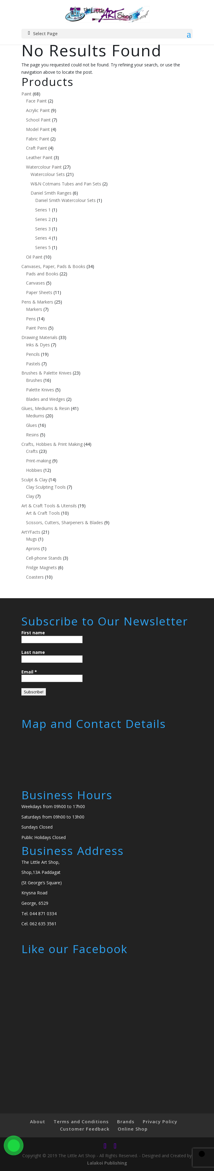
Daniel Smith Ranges (51, 193)
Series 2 (43, 219)
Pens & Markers (37, 302)
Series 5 (43, 247)
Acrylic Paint (38, 110)
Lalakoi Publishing (107, 1163)
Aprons (33, 548)
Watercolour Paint (44, 167)
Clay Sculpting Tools (46, 487)
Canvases (35, 283)
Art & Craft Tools (43, 513)
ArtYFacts (30, 532)
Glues (31, 425)
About (37, 1121)
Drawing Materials (39, 337)
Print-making (38, 461)
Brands (126, 1121)
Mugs (31, 539)
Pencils (33, 354)
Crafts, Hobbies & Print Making (52, 444)
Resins (32, 435)
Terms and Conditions (81, 1121)
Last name (33, 652)
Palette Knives (40, 390)
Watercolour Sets (48, 174)
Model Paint (38, 129)
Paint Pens (36, 328)
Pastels (33, 364)
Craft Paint (36, 148)
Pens (31, 319)
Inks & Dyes (38, 345)
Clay (30, 496)
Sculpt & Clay (34, 480)
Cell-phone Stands (44, 558)
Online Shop (133, 1129)
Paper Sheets (39, 292)
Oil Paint (34, 257)
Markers (34, 309)
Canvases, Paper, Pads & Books (53, 266)
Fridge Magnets (41, 567)
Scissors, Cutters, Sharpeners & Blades (64, 522)
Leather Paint (39, 157)
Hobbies (34, 470)
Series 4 (43, 238)
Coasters (35, 577)
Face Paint (36, 101)
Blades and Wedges (45, 399)
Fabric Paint (37, 139)
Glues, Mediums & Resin (45, 408)
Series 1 (43, 210)
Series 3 (43, 229)
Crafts (32, 451)
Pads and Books (42, 274)
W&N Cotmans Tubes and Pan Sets (66, 184)
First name (33, 633)
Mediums (35, 416)
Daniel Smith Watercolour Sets (65, 200)
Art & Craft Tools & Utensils (49, 506)
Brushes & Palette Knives (46, 373)
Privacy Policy (160, 1121)
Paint (26, 94)
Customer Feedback (84, 1129)
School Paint (38, 120)
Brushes (34, 380)
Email (29, 672)
